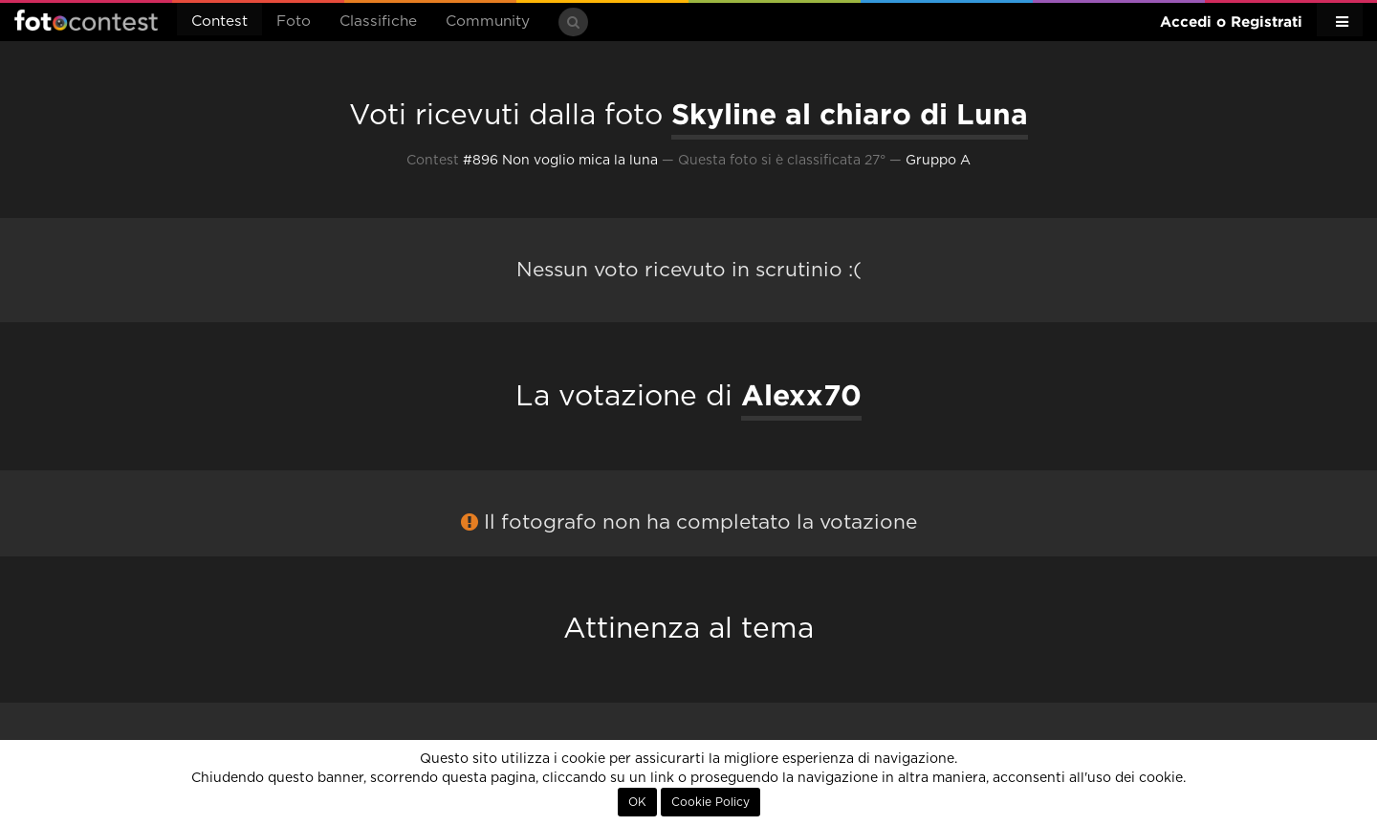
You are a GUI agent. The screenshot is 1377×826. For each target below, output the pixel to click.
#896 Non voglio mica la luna (560, 160)
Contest (219, 21)
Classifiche (378, 21)
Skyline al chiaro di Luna (849, 114)
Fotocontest (86, 20)
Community (488, 21)
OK (637, 802)
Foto (293, 21)
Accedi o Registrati (1231, 21)
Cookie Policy (710, 802)
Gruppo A (938, 160)
